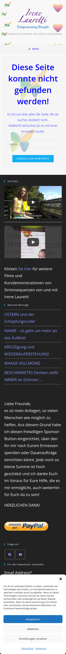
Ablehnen (33, 629)
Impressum (40, 648)
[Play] (33, 202)
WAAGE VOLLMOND (22, 363)
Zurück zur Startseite (33, 158)
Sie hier (25, 268)
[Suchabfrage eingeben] (33, 144)
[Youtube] (20, 554)
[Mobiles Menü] (34, 49)
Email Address (18, 572)
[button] (60, 579)
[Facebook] (9, 554)
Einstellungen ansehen (33, 638)
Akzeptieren (33, 619)
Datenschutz (27, 648)
